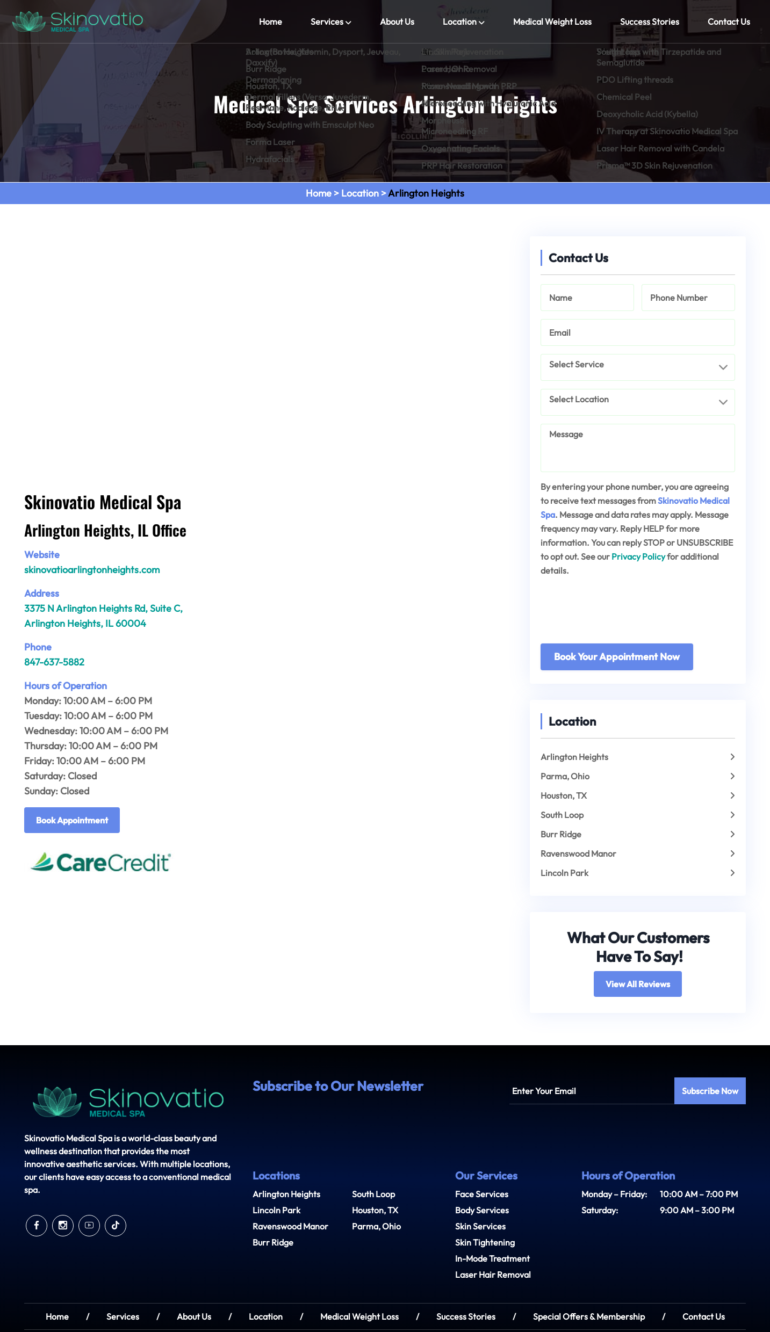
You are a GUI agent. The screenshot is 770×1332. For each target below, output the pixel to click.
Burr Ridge (561, 834)
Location (460, 21)
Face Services (481, 1194)
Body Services (482, 1210)
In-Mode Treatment (492, 1258)
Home (270, 21)
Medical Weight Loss (552, 21)
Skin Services (480, 1226)
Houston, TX (564, 795)
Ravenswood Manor (578, 853)
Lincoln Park (564, 872)
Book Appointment (72, 820)
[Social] (36, 1225)
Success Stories (649, 21)
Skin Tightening (485, 1242)
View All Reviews (638, 984)
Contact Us (729, 21)
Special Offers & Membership (589, 1316)
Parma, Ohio (565, 776)
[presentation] (622, 615)
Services (327, 21)
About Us (397, 21)
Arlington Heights (574, 756)
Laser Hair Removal (493, 1274)
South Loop (562, 814)
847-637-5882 (54, 662)
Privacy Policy (638, 556)
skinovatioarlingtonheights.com (92, 569)
